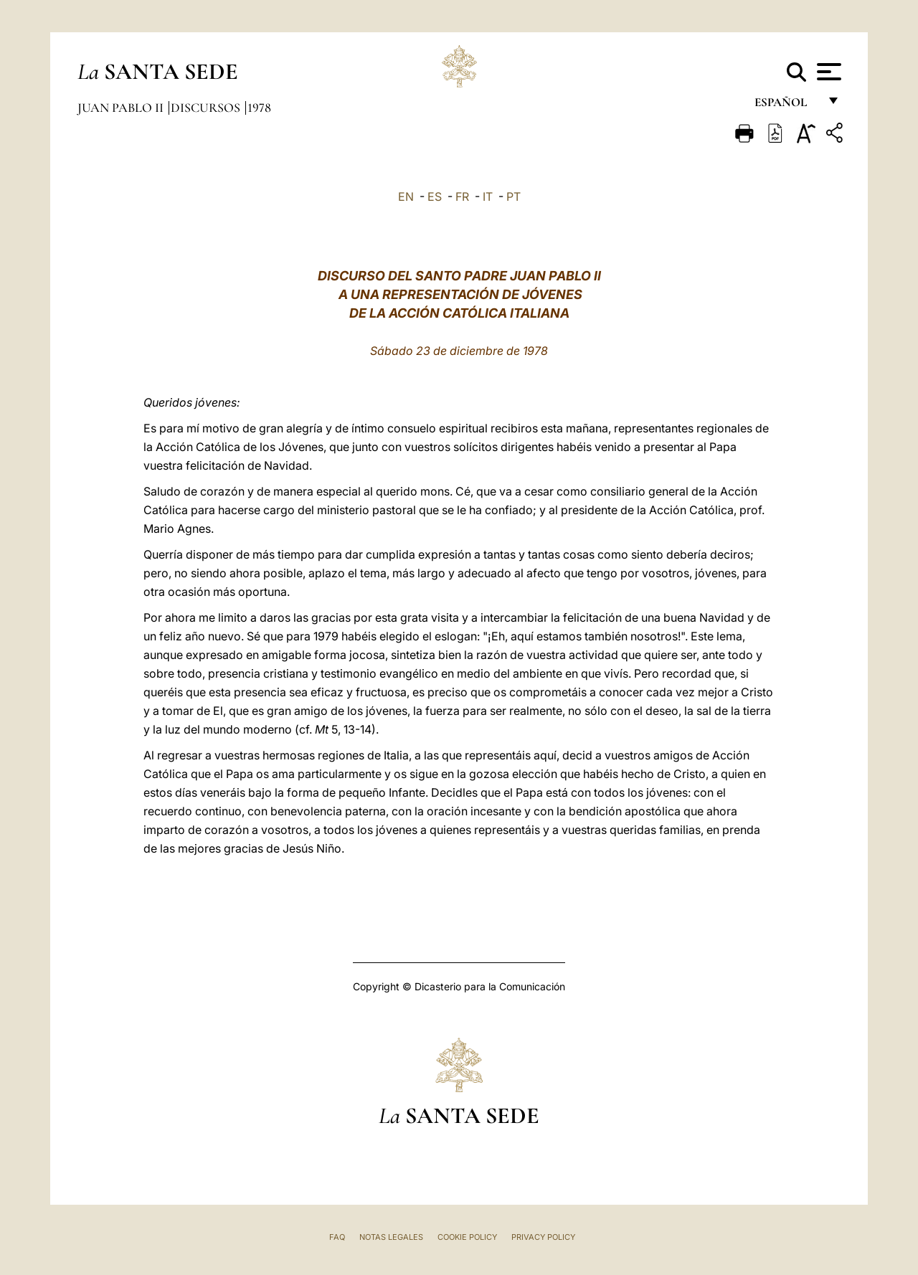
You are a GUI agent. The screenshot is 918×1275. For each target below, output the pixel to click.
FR (462, 196)
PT (513, 196)
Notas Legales (391, 1237)
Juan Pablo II (121, 107)
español (786, 106)
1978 (259, 107)
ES (434, 196)
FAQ (337, 1237)
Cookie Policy (467, 1237)
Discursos (207, 107)
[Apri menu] (827, 72)
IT (488, 196)
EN (406, 196)
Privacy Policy (543, 1237)
